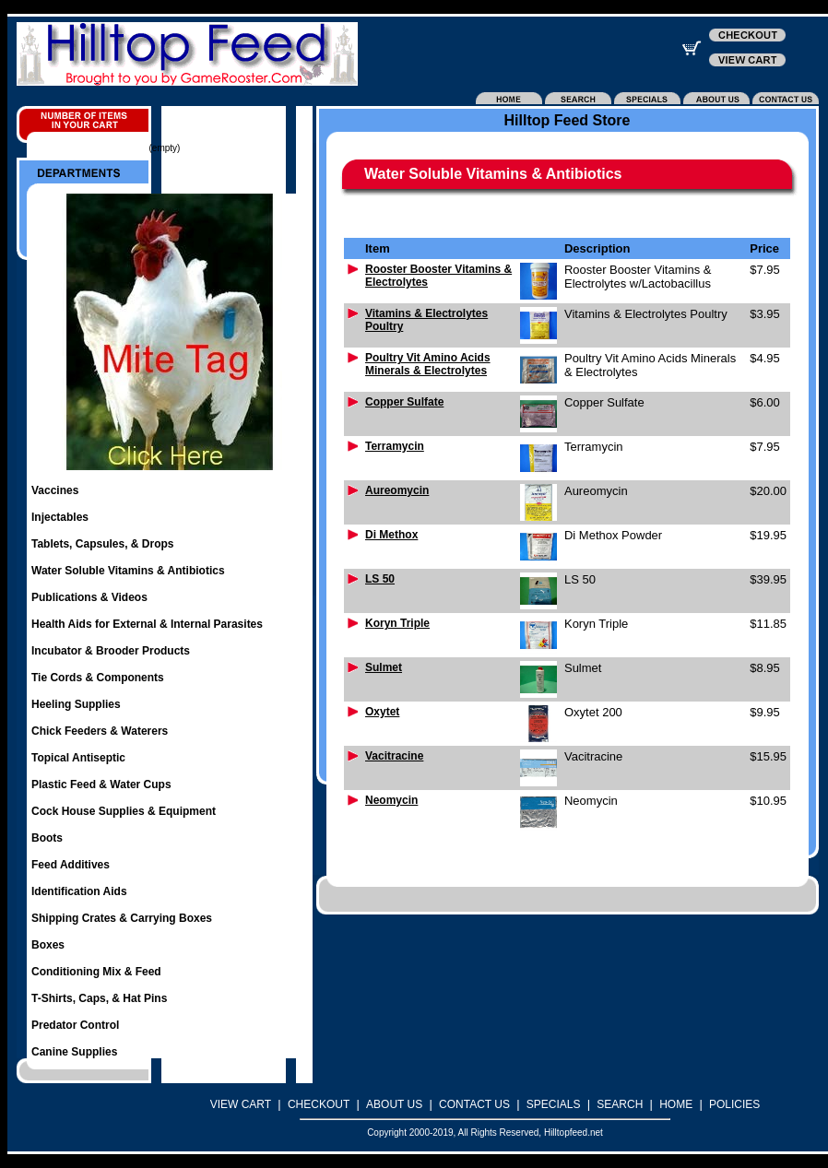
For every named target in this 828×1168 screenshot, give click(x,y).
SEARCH (620, 1104)
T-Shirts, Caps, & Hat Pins (99, 998)
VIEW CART (240, 1104)
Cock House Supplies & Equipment (123, 811)
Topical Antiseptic (78, 757)
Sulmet (383, 667)
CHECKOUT (318, 1104)
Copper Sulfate (404, 401)
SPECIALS (553, 1104)
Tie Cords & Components (97, 677)
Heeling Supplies (76, 704)
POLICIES (734, 1104)
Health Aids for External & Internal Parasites (147, 624)
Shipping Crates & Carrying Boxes (121, 918)
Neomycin (391, 800)
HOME (675, 1104)
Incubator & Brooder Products (110, 650)
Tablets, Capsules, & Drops (102, 543)
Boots (47, 838)
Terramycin (394, 446)
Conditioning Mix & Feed (96, 971)
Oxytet (382, 711)
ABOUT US (394, 1104)
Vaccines (54, 490)
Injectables (60, 517)
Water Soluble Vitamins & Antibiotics (128, 570)
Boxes (48, 944)
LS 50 (380, 578)
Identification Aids (79, 891)
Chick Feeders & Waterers (99, 731)
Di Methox (391, 534)
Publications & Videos (89, 597)
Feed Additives (70, 864)
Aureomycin (397, 490)
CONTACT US (474, 1104)
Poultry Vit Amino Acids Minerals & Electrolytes (428, 364)
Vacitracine (394, 755)
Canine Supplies (74, 1051)
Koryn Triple (397, 623)
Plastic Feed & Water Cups (101, 784)
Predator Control (75, 1025)
